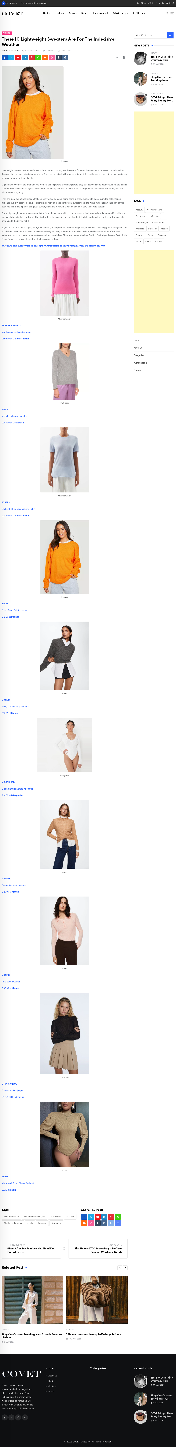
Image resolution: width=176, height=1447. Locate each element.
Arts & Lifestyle (120, 13)
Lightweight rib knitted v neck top (18, 788)
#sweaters (56, 1223)
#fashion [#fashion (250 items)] (155, 216)
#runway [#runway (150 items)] (139, 235)
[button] (119, 1267)
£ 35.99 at (10, 988)
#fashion (70, 1217)
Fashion (60, 13)
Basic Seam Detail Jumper (14, 610)
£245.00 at (15, 515)
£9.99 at (9, 1190)
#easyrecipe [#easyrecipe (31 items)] (141, 216)
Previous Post (17, 1245)
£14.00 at (12, 795)
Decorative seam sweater (14, 885)
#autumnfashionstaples (34, 1217)
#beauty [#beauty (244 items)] (139, 210)
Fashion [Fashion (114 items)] (159, 241)
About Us (138, 347)
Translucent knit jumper (13, 1090)
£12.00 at (10, 617)
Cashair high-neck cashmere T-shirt (18, 509)
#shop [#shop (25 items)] (150, 235)
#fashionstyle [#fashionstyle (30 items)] (141, 222)
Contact (137, 370)
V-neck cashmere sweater (14, 416)
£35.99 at (10, 713)
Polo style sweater (11, 981)
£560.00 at (15, 338)
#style (30, 1223)
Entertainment (100, 13)
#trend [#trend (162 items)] (148, 241)
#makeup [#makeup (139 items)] (152, 229)
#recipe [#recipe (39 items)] (164, 229)
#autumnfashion (11, 1217)
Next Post (114, 1245)
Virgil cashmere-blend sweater (16, 332)
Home (136, 340)
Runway (72, 13)
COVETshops (139, 13)
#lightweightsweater (13, 1223)
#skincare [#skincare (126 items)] (161, 235)
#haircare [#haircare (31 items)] (139, 229)
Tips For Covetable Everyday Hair (34, 3)
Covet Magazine (12, 51)
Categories (139, 355)
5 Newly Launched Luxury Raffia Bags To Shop (93, 1334)
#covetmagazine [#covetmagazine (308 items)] (154, 210)
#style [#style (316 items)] (138, 241)
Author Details (140, 363)
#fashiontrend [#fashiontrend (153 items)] (158, 222)
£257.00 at (13, 422)
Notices (47, 13)
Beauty (85, 13)
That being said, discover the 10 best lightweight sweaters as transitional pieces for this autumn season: (53, 245)
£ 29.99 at (10, 891)
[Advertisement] (154, 152)
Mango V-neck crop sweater (15, 706)
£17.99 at (13, 1097)
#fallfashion (55, 1217)
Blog (50, 1381)
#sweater (42, 1223)
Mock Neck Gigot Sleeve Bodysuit (18, 1183)
